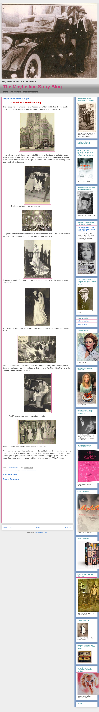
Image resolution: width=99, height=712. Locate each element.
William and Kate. (31, 470)
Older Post (67, 527)
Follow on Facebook (83, 321)
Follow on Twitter (82, 324)
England (9, 470)
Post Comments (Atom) (41, 532)
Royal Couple (16, 470)
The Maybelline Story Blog (32, 86)
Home (38, 527)
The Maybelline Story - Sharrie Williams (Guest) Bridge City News (86, 229)
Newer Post (7, 527)
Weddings (23, 470)
